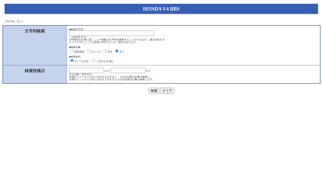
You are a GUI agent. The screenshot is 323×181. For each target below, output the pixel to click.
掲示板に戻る (14, 21)
